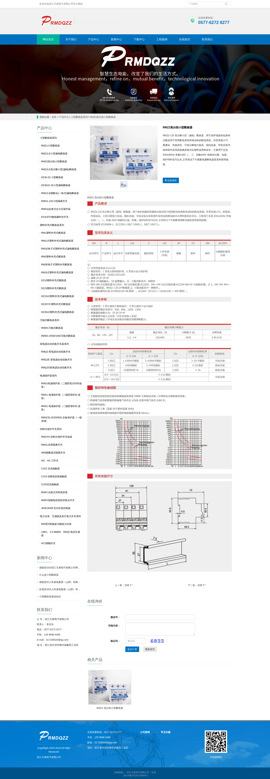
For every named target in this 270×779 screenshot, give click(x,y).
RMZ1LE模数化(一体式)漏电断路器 (60, 193)
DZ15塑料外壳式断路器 (53, 288)
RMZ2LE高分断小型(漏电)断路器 (58, 169)
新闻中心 (116, 39)
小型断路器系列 (79, 117)
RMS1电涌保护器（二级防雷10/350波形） (61, 385)
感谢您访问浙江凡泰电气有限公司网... (59, 567)
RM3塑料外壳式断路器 (53, 256)
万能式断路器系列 (49, 320)
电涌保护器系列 (48, 375)
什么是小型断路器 (49, 574)
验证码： (115, 641)
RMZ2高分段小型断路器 (103, 117)
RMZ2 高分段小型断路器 (110, 708)
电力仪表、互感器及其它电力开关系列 (60, 516)
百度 (153, 772)
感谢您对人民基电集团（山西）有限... (59, 582)
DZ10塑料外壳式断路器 (53, 280)
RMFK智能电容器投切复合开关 (58, 500)
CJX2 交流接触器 (50, 468)
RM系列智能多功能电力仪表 (56, 524)
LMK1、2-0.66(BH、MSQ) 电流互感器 (60, 534)
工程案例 (161, 39)
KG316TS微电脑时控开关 (55, 217)
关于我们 (70, 39)
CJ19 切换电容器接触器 (54, 476)
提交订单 (132, 649)
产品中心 (93, 39)
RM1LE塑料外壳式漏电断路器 (57, 240)
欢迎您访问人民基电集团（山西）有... (59, 589)
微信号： (115, 617)
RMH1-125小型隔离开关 (54, 201)
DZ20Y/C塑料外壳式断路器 (55, 304)
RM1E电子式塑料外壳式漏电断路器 (60, 248)
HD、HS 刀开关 (49, 460)
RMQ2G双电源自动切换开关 (56, 367)
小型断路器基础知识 (50, 596)
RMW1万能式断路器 (52, 328)
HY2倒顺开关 (48, 543)
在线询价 (171, 180)
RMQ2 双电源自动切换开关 (55, 351)
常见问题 (165, 732)
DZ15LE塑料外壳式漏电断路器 (57, 296)
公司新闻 (145, 732)
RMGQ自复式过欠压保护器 (55, 209)
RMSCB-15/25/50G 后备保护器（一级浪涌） (61, 419)
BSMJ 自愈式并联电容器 (54, 492)
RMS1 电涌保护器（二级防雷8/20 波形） (60, 396)
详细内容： (114, 625)
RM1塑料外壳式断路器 (53, 232)
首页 (54, 117)
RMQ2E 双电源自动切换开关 (56, 359)
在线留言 (184, 39)
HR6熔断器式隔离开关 (53, 452)
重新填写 (150, 649)
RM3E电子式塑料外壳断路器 (56, 264)
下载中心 (139, 39)
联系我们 (207, 39)
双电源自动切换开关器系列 (54, 344)
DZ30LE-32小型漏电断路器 (55, 185)
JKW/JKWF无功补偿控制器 (55, 508)
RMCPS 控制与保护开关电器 (56, 436)
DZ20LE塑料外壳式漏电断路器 (57, 312)
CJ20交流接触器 (50, 484)
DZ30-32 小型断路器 (52, 177)
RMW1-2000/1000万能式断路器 (58, 335)
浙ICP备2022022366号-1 (135, 775)
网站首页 (48, 39)
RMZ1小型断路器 (50, 145)
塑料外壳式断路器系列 (52, 225)
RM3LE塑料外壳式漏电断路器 (57, 272)
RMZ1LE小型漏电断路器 (54, 153)
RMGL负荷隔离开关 (52, 444)
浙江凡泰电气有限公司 (138, 772)
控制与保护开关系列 (51, 429)
